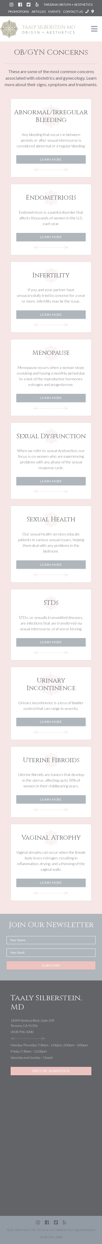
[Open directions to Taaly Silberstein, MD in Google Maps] (92, 11)
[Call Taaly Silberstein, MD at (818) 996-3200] (87, 11)
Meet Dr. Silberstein (51, 1071)
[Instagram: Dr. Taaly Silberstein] (11, 4)
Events (54, 11)
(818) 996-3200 (22, 1032)
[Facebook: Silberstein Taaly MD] (20, 4)
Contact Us (73, 11)
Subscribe (51, 965)
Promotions (18, 11)
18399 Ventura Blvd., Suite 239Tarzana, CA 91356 (32, 1023)
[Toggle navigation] (94, 29)
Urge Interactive (83, 1230)
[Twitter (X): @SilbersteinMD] (28, 4)
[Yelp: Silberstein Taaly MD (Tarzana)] (37, 4)
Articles (39, 11)
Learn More (51, 159)
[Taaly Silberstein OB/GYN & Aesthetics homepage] (37, 29)
